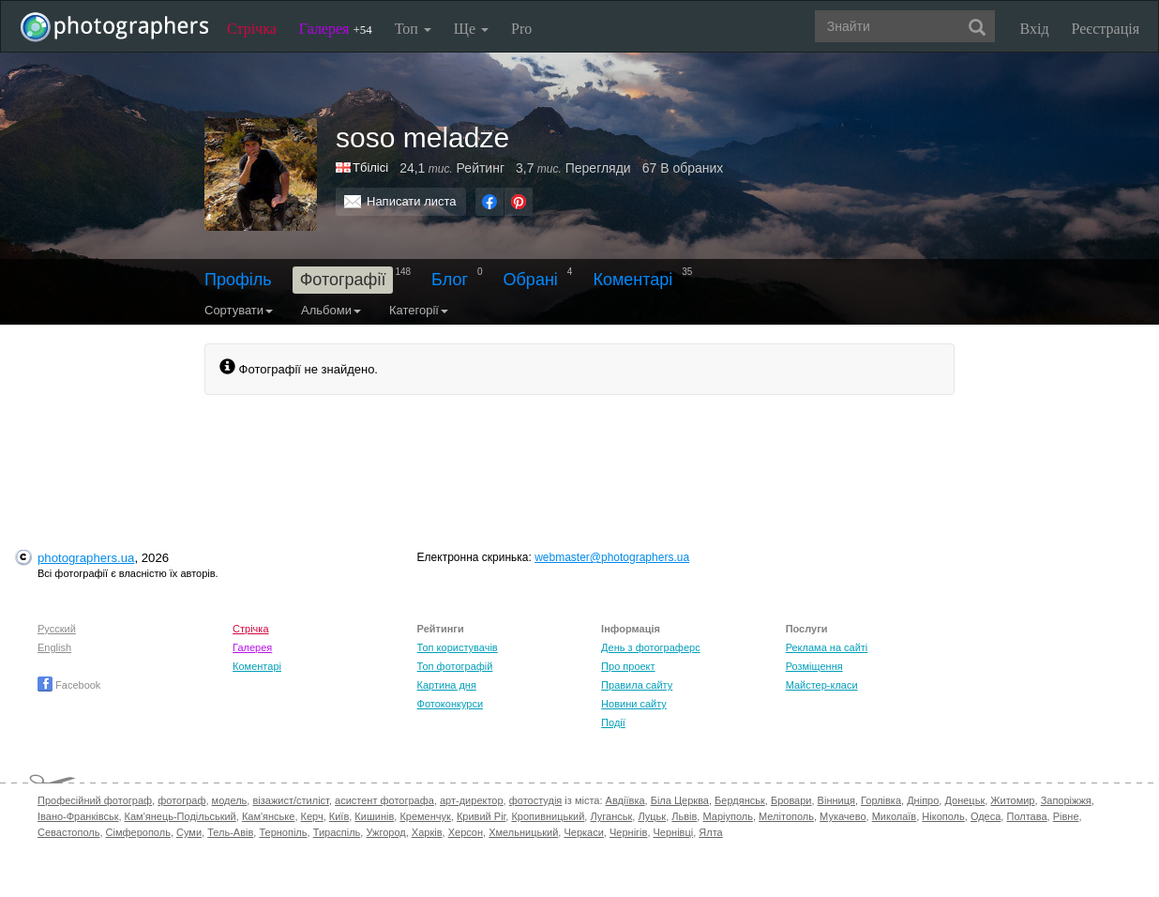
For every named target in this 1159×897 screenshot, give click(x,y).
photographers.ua (86, 558)
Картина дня (446, 685)
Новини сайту (634, 703)
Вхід (1034, 29)
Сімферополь (138, 832)
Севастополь (68, 832)
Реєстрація (1105, 29)
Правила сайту (636, 685)
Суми (189, 832)
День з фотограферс (650, 647)
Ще (471, 29)
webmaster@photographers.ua (611, 557)
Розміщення (814, 666)
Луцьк (652, 816)
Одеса (986, 816)
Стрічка (252, 29)
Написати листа (412, 201)
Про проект (628, 666)
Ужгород (385, 832)
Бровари (791, 800)
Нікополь (943, 816)
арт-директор (472, 800)
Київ (339, 816)
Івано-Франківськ (78, 816)
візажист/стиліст (290, 800)
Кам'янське (268, 816)
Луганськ (611, 816)
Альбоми (331, 310)
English (54, 647)
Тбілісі (370, 167)
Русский (57, 628)
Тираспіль (337, 832)
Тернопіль (283, 832)
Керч (312, 816)
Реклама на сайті (827, 647)
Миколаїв (894, 816)
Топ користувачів (457, 647)
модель (230, 800)
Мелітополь (786, 816)
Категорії (418, 310)
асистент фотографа (384, 800)
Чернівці (674, 832)
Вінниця (836, 800)
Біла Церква (680, 800)
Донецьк (964, 800)
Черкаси (583, 832)
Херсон (465, 832)
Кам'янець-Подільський (180, 816)
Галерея (335, 29)
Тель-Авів (230, 832)
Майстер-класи (822, 685)
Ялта (710, 832)
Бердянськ (740, 800)
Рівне (1066, 816)
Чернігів (628, 832)
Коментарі (632, 279)
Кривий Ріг (481, 816)
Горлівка (881, 800)
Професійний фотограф (95, 800)
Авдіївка (625, 800)
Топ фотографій (455, 666)
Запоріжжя (1066, 800)
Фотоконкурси (450, 703)
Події (613, 722)
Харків (427, 832)
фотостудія (536, 800)
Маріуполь (727, 816)
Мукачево (842, 816)
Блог (449, 279)
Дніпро (923, 800)
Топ (413, 29)
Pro (521, 29)
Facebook (69, 685)
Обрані (531, 279)
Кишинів (374, 816)
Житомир (1012, 800)
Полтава (1026, 816)
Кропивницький (547, 816)
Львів (684, 816)
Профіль (238, 279)
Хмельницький (523, 832)
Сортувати (238, 310)
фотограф (181, 800)
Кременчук (424, 816)
